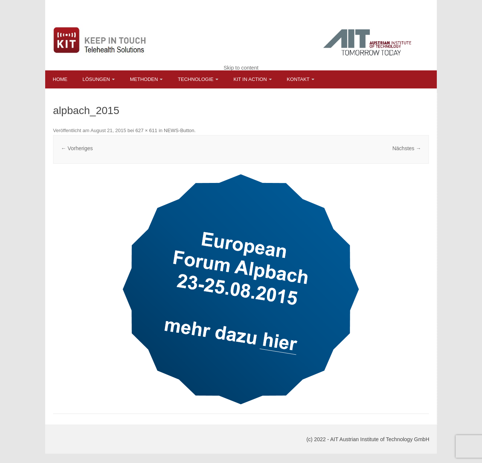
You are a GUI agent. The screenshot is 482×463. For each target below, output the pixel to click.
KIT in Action (250, 79)
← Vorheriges (77, 148)
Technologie (196, 79)
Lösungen (96, 79)
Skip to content (241, 68)
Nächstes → (406, 148)
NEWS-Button (179, 130)
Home (60, 79)
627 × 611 (146, 130)
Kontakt (298, 79)
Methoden (144, 79)
